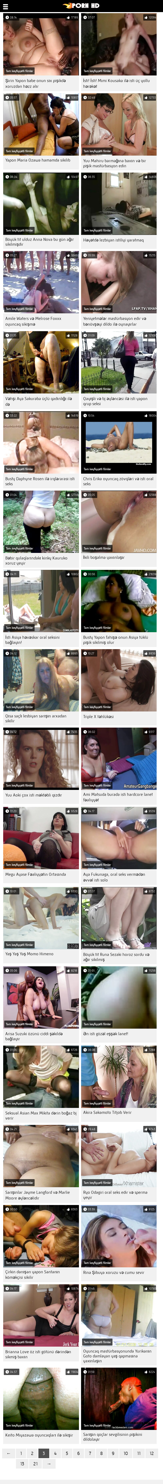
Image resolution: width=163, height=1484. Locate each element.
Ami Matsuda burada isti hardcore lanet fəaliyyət (118, 797)
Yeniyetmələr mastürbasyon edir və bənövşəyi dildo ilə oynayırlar (114, 321)
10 (126, 1453)
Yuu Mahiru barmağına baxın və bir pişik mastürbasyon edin (114, 163)
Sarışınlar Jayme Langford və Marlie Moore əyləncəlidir (37, 1195)
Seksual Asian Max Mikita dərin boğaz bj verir (41, 1116)
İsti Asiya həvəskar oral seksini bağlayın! (32, 640)
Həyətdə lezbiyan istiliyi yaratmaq (113, 240)
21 (35, 1463)
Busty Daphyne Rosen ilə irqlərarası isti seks (40, 481)
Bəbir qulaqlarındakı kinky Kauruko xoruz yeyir (36, 561)
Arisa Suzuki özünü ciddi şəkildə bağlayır (34, 1036)
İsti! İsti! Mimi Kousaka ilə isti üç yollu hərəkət (116, 83)
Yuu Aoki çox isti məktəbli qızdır (33, 795)
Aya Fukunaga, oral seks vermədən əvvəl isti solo (114, 877)
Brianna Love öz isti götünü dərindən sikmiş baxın (38, 1354)
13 (22, 1463)
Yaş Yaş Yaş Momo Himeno (29, 953)
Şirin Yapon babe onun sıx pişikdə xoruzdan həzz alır (35, 83)
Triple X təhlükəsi (98, 716)
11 (139, 1453)
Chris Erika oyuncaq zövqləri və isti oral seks (118, 481)
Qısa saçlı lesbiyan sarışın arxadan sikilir (35, 718)
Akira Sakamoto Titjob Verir (107, 1112)
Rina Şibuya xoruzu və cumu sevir (113, 1272)
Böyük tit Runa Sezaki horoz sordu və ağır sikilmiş (116, 957)
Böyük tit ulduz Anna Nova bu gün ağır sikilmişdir (39, 242)
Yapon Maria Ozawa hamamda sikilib (37, 160)
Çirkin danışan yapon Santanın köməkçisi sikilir (32, 1274)
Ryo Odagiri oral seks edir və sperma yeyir (115, 1195)
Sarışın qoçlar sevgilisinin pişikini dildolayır (112, 1437)
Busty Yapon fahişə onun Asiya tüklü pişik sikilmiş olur (115, 640)
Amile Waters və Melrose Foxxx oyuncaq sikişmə (33, 321)
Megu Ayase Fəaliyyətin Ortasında (35, 874)
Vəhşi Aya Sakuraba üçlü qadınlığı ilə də (38, 401)
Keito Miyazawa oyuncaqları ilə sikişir (39, 1435)
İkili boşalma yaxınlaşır (104, 557)
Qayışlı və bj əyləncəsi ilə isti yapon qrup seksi (115, 401)
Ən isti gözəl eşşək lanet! (105, 1033)
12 (152, 1453)
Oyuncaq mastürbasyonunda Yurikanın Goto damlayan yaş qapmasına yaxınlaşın (117, 1356)
